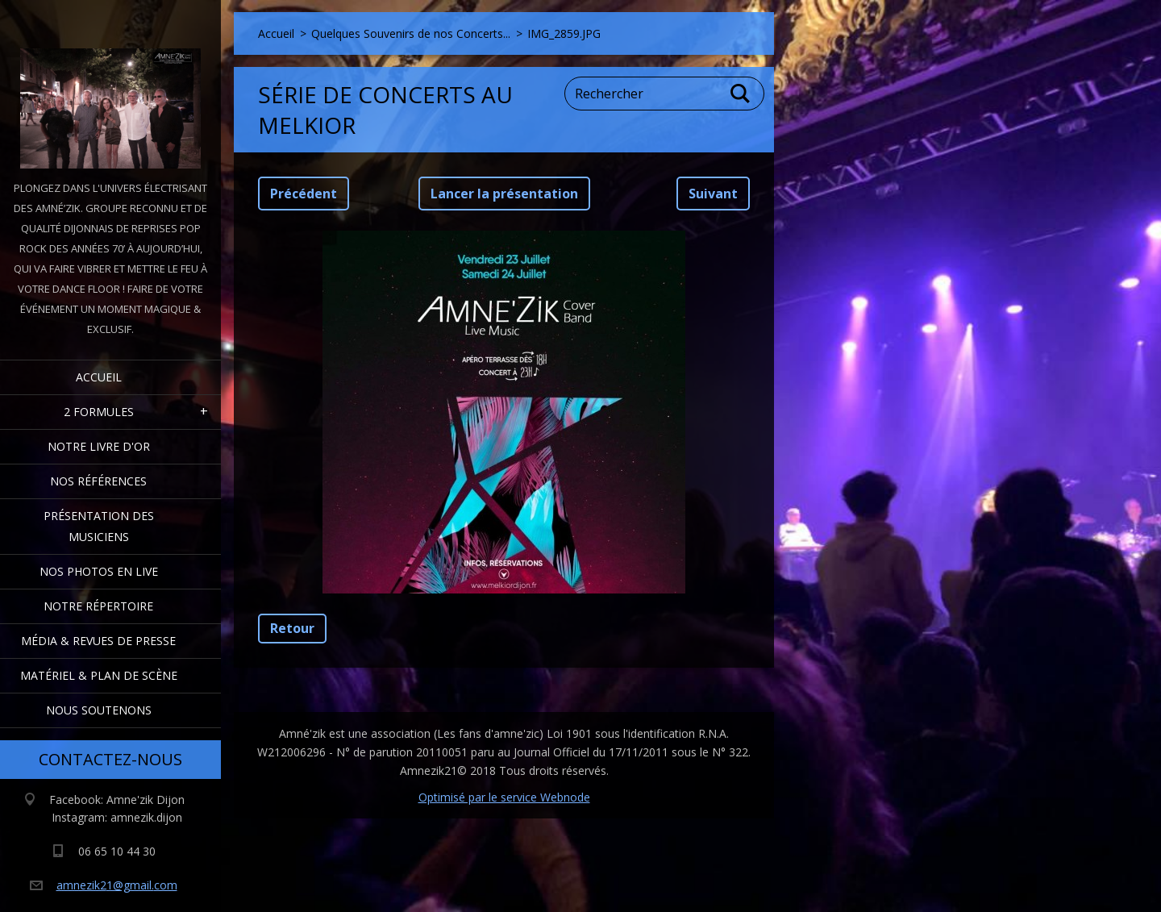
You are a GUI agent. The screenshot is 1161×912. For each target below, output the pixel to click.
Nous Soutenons (99, 710)
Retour (292, 628)
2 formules (99, 411)
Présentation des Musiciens (99, 526)
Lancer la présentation (504, 193)
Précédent (303, 193)
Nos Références (98, 481)
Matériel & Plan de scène (98, 675)
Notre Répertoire (98, 606)
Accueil (99, 377)
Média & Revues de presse (98, 640)
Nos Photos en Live (99, 571)
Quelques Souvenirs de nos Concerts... (410, 33)
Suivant (713, 193)
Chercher (740, 93)
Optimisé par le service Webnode (504, 797)
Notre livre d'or (99, 446)
